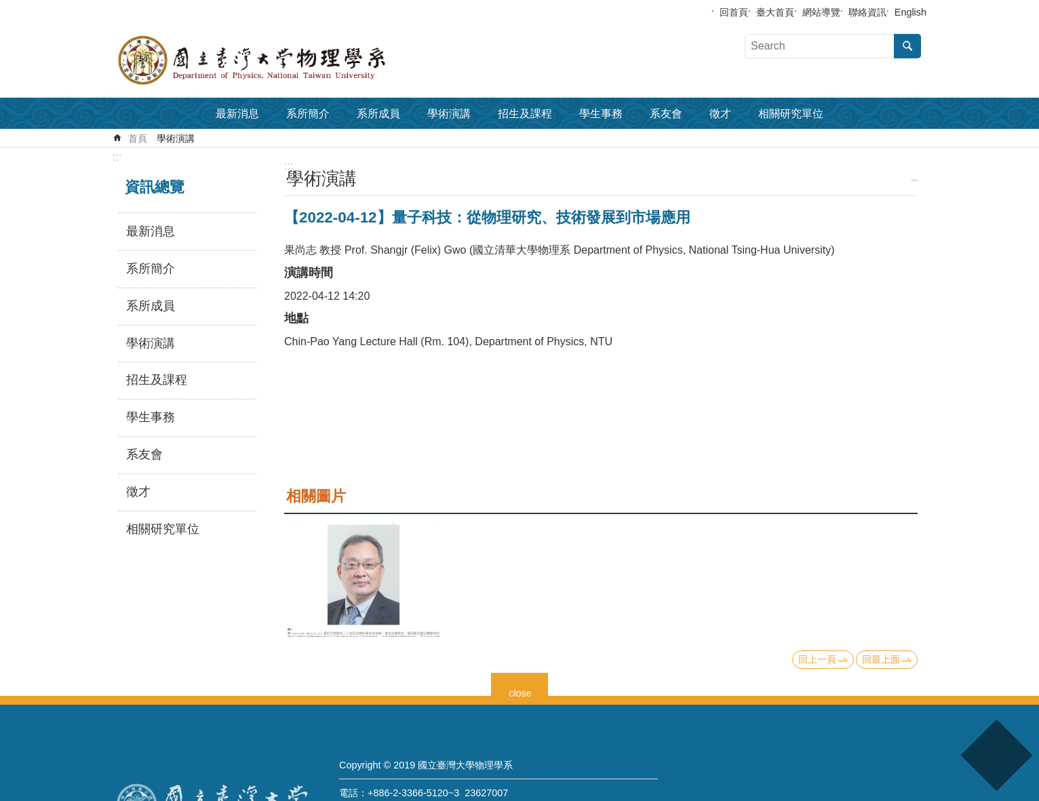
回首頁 (734, 12)
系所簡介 (308, 113)
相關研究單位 (790, 113)
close (520, 691)
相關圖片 (316, 496)
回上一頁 (817, 659)
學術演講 (449, 113)
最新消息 (237, 113)
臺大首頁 (775, 12)
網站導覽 (821, 12)
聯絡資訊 (867, 12)
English (910, 12)
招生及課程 (525, 113)
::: (117, 157)
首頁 (137, 138)
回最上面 (881, 659)
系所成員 (378, 113)
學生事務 (601, 113)
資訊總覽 (154, 186)
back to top (996, 755)
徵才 (720, 113)
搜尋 (907, 46)
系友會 (666, 113)
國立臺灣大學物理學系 (282, 60)
